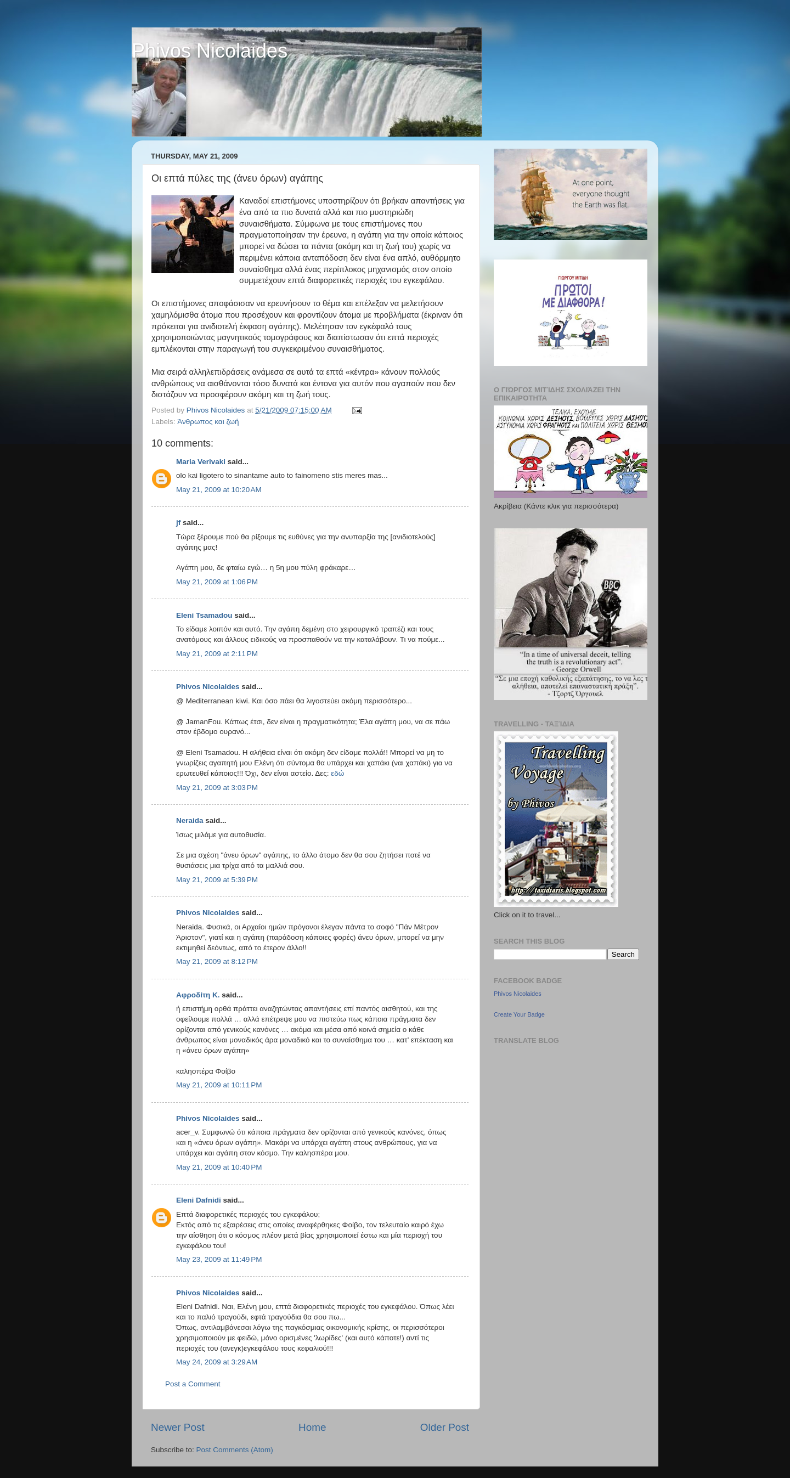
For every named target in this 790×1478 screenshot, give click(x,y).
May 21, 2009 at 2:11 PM (217, 654)
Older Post (444, 1427)
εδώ (337, 773)
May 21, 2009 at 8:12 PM (217, 961)
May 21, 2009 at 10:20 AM (219, 490)
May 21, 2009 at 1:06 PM (217, 582)
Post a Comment (193, 1384)
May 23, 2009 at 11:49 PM (219, 1259)
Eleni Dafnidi (198, 1200)
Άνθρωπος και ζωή (208, 422)
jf (178, 522)
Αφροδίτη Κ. (197, 995)
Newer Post (178, 1427)
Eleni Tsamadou (204, 615)
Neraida (190, 820)
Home (312, 1427)
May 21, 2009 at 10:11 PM (219, 1085)
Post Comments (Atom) (234, 1450)
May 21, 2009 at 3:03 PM (217, 787)
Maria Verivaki (200, 462)
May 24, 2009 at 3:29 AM (216, 1362)
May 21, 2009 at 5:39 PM (217, 880)
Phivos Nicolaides (209, 51)
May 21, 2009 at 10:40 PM (219, 1167)
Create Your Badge (519, 1014)
